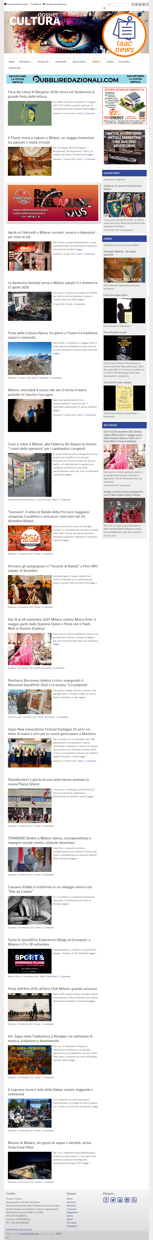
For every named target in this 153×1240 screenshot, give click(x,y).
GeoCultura (43, 377)
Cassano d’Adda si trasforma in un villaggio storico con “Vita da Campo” (50, 889)
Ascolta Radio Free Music (16, 4)
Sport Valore (52, 976)
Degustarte (80, 61)
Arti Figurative (126, 230)
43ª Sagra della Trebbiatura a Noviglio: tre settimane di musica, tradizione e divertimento (50, 1038)
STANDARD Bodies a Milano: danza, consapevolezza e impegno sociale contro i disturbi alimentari (49, 840)
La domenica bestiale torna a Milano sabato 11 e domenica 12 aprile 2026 (52, 284)
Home (11, 61)
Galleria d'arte (112, 173)
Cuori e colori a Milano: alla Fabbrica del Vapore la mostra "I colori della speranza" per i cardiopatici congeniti (52, 446)
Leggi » (93, 108)
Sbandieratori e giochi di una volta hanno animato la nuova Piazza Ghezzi (48, 781)
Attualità (44, 61)
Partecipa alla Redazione (54, 4)
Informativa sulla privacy (18, 1229)
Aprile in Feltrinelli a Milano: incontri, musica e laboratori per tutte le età (51, 234)
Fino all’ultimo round (115, 332)
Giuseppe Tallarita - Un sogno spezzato (120, 253)
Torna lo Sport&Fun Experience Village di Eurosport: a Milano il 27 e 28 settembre (49, 941)
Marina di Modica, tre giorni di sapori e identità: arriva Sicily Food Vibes (49, 1144)
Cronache (61, 61)
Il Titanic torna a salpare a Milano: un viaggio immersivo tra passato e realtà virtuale (51, 139)
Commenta (90, 113)
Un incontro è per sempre (117, 382)
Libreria (108, 238)
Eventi (97, 61)
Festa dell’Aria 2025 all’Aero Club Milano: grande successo (52, 988)
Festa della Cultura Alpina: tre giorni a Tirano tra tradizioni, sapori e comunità (53, 335)
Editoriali (26, 61)
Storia (110, 61)
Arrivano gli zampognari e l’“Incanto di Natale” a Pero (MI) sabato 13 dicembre (52, 568)
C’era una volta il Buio (115, 295)
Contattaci (15, 68)
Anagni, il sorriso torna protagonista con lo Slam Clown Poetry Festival (123, 493)
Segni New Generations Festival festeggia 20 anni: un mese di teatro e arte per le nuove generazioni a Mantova (52, 731)
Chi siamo (125, 61)
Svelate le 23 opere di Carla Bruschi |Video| (123, 187)
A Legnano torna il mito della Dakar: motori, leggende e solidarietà (50, 1091)
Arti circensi (46, 668)
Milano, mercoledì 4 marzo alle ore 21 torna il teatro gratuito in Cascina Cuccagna (47, 392)
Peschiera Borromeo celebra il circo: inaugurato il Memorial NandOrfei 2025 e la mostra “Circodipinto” (48, 682)
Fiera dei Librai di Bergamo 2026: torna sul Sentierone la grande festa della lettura (51, 94)
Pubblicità (35, 4)
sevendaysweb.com (29, 1233)
